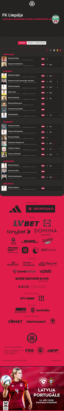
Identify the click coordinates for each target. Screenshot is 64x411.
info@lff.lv (12, 353)
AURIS (59, 360)
